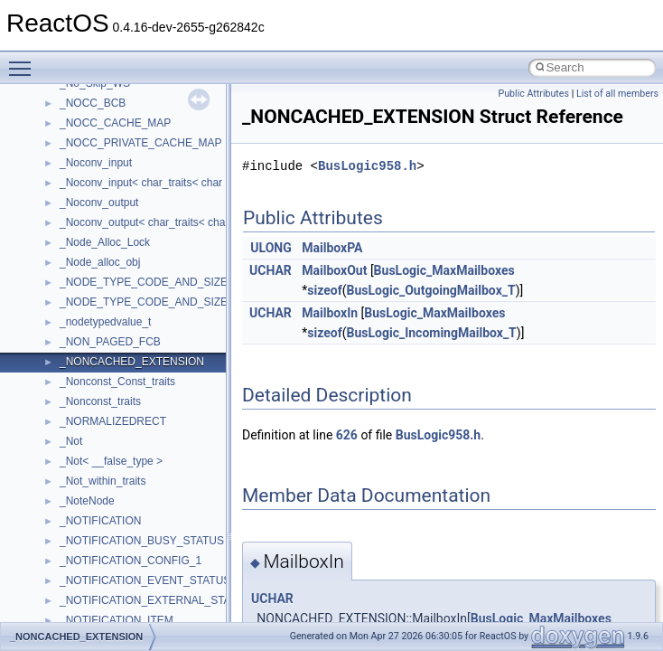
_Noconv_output (99, 202)
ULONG (270, 248)
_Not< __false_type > (111, 461)
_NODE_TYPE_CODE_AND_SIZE (144, 282)
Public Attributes (533, 93)
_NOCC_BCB (93, 103)
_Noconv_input (96, 162)
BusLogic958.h (367, 166)
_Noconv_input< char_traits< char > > (150, 182)
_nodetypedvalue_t (105, 322)
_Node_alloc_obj (100, 262)
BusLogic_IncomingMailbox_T (431, 333)
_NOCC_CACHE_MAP (115, 123)
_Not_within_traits (102, 481)
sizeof (324, 290)
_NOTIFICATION (100, 520)
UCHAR (270, 270)
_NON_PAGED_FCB (110, 341)
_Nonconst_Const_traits (117, 381)
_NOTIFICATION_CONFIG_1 (130, 560)
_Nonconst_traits (100, 401)
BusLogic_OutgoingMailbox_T (430, 290)
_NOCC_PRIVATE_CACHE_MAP (141, 143)
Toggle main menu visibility (24, 61)
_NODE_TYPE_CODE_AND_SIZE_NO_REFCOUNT (188, 302)
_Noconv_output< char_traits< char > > (153, 222)
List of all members (617, 93)
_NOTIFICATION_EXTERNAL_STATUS (156, 600)
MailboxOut (334, 270)
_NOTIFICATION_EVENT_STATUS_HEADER (171, 580)
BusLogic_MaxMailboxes (444, 270)
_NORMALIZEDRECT (113, 421)
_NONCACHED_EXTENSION (132, 361)
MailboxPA (332, 248)
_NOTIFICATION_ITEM (116, 620)
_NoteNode (87, 501)
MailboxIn (330, 313)
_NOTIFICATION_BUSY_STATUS (142, 540)
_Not (71, 441)
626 (347, 435)
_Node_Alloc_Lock (105, 242)
